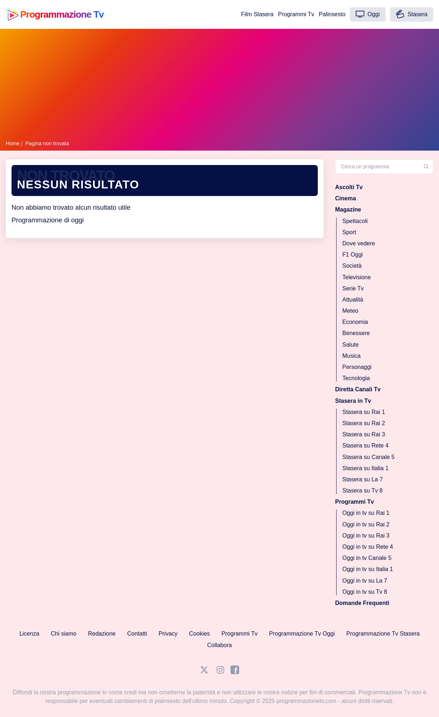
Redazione (102, 634)
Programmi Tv (296, 14)
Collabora (219, 645)
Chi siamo (63, 634)
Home (12, 143)
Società (351, 266)
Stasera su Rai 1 (363, 412)
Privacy (168, 634)
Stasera (411, 14)
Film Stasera (257, 14)
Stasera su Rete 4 (365, 445)
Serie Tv (353, 288)
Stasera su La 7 (362, 479)
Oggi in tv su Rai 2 (366, 524)
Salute (350, 344)
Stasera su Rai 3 (363, 434)
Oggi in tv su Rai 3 (366, 535)
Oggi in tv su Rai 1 (366, 513)
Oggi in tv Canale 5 (366, 558)
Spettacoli (355, 221)
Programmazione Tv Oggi (302, 634)
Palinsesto (332, 14)
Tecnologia (356, 378)
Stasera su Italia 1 (365, 468)
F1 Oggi (352, 254)
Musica (351, 355)
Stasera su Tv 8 (362, 490)
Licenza (29, 634)
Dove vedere (358, 243)
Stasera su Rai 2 (363, 423)
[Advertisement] (219, 85)
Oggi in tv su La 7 (364, 580)
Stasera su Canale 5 (368, 457)
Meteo (350, 311)
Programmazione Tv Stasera (383, 634)
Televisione (356, 277)
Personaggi (357, 367)
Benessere (356, 333)
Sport (349, 232)
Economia (355, 322)
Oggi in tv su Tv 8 (364, 591)
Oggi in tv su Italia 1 (367, 569)
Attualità (352, 299)
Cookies (199, 634)
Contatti (137, 634)
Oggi (367, 14)
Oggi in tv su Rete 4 (367, 547)
